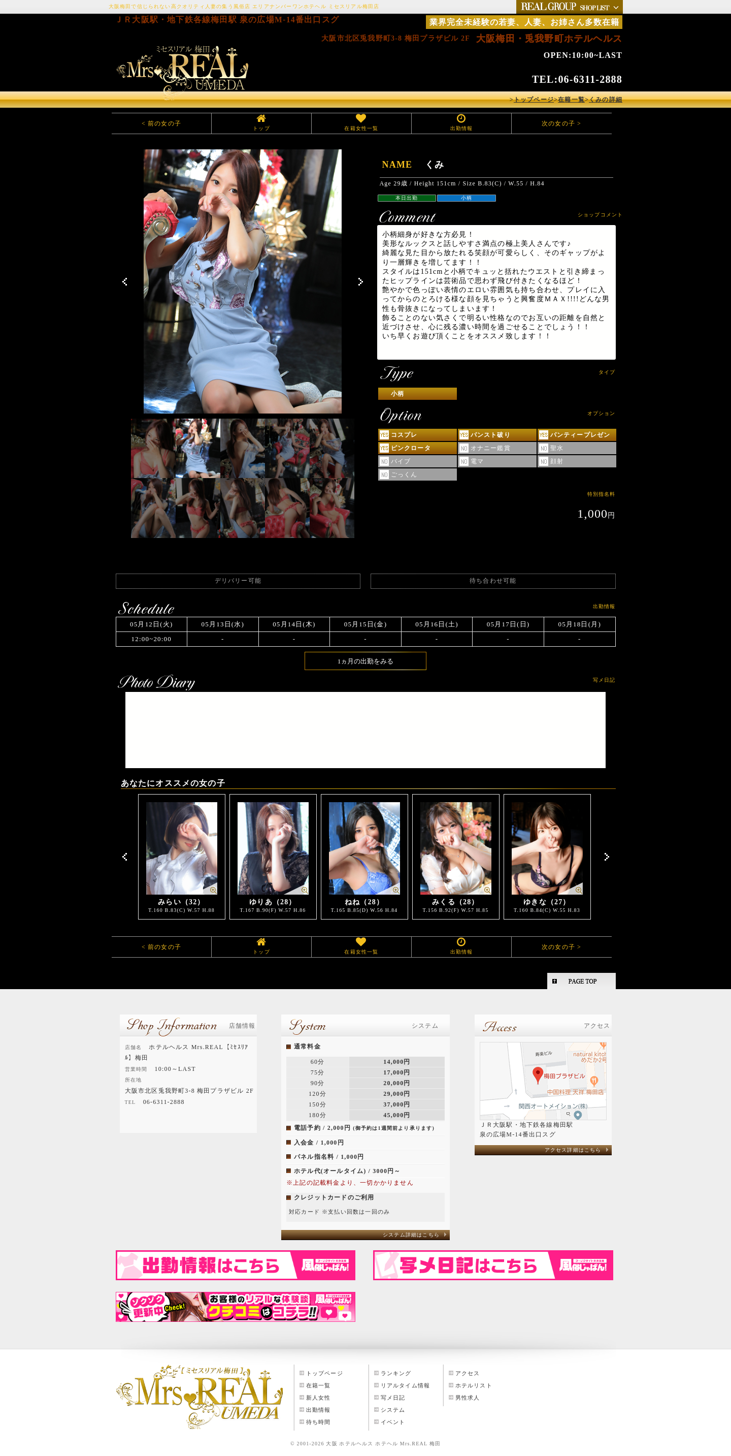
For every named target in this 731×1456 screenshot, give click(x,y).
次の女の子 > (561, 123)
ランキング (396, 1373)
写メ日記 (393, 1398)
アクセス (467, 1373)
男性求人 (467, 1398)
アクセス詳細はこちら (573, 1150)
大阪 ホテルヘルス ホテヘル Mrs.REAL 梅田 (383, 1443)
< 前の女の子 (161, 123)
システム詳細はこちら (411, 1235)
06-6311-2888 (590, 79)
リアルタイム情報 (405, 1385)
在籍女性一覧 (361, 128)
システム (393, 1410)
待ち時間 (318, 1422)
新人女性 (318, 1398)
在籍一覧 (318, 1385)
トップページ (324, 1373)
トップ (261, 128)
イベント (393, 1422)
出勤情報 (461, 128)
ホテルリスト (473, 1385)
